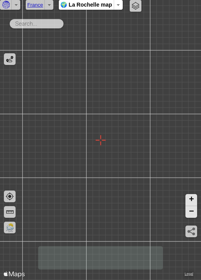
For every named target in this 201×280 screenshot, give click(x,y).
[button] (191, 200)
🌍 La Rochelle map (86, 5)
